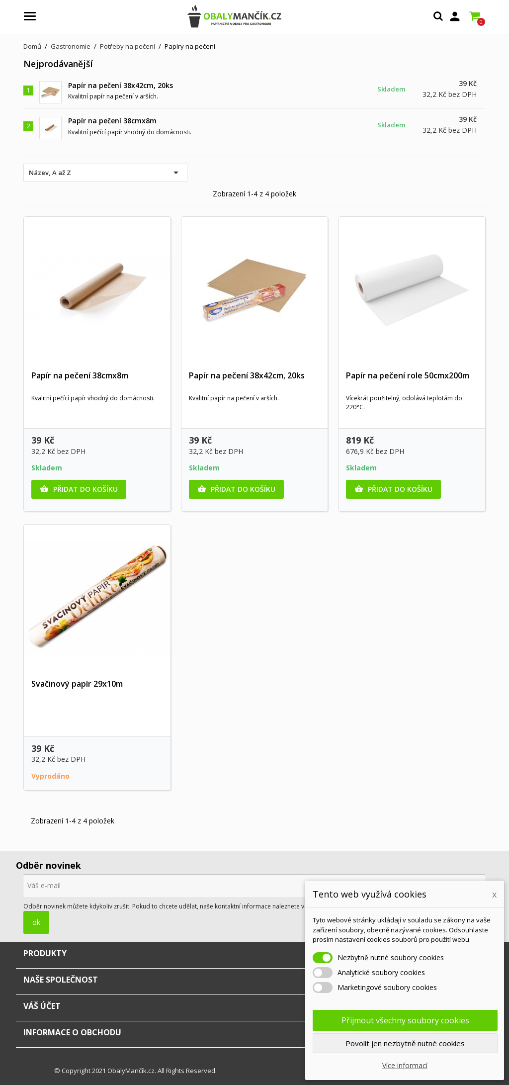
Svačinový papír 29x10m (77, 683)
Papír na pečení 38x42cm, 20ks (120, 85)
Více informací (404, 1065)
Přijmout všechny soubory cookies (405, 1020)
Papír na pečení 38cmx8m (112, 120)
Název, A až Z (105, 173)
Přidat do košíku (79, 489)
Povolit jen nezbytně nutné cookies (405, 1043)
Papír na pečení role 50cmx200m (407, 375)
